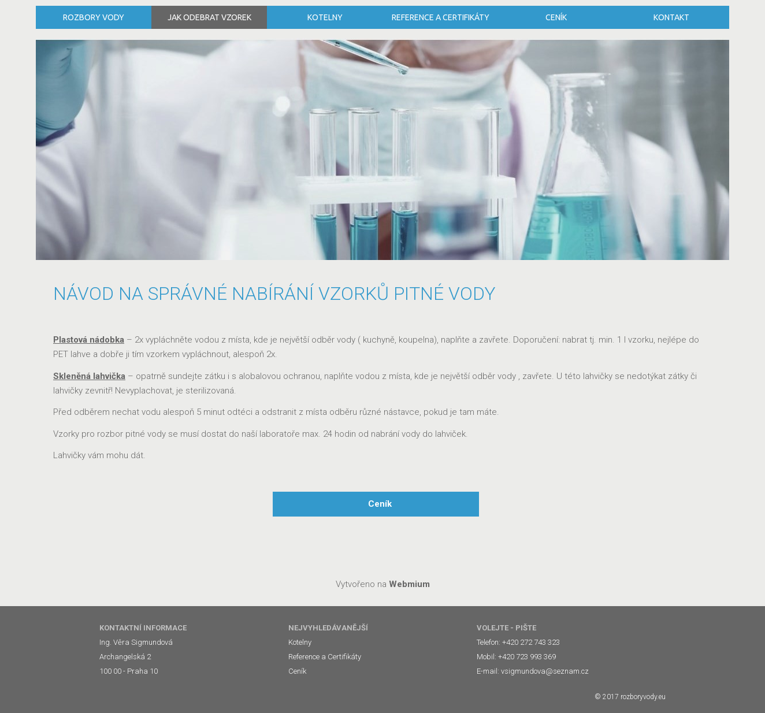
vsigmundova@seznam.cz (545, 671)
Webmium (409, 584)
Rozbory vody (93, 17)
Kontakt (671, 17)
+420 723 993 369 (527, 656)
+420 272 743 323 (531, 642)
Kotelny (325, 17)
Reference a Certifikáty (440, 17)
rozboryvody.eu (643, 697)
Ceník (556, 17)
